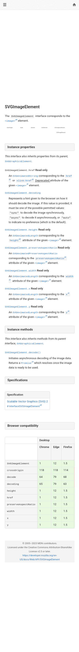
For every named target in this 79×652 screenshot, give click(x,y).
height (14, 240)
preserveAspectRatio (50, 258)
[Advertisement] (39, 54)
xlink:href (23, 180)
